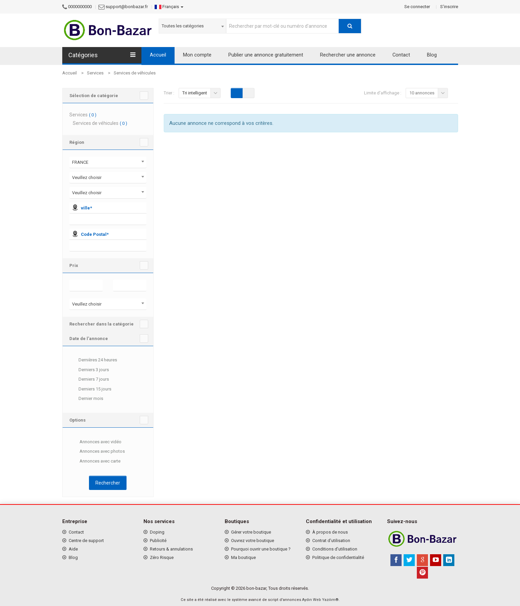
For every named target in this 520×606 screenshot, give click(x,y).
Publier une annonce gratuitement (265, 55)
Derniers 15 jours (90, 389)
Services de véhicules (135, 72)
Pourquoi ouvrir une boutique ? (261, 549)
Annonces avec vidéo (95, 442)
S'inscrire (449, 6)
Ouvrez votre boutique (252, 540)
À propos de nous (330, 532)
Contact (401, 55)
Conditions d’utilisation (334, 549)
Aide (73, 549)
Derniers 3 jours (89, 370)
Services (95, 72)
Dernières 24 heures (93, 360)
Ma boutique (243, 557)
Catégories (101, 55)
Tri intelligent (194, 92)
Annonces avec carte (94, 461)
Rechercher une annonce (348, 55)
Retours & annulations (171, 549)
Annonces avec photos (97, 451)
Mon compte (197, 55)
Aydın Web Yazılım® (320, 600)
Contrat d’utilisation (331, 540)
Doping (157, 532)
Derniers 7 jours (89, 379)
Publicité (158, 540)
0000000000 (80, 6)
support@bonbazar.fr (127, 6)
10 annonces (421, 92)
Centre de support (86, 540)
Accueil (158, 55)
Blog (432, 55)
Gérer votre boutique (251, 532)
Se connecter (417, 6)
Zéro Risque (162, 557)
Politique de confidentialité (338, 557)
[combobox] (192, 26)
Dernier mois (86, 399)
